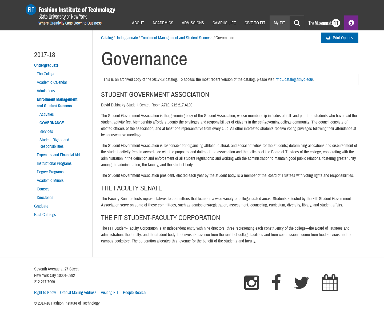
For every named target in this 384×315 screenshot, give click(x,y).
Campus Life (224, 23)
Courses (43, 189)
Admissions (193, 23)
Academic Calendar (52, 82)
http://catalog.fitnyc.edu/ (294, 79)
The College (46, 74)
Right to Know (45, 292)
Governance (51, 123)
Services (46, 131)
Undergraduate (126, 38)
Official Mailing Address (78, 292)
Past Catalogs (45, 214)
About (138, 23)
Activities (46, 114)
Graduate (41, 206)
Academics (163, 23)
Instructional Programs (54, 163)
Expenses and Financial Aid (58, 155)
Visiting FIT (110, 292)
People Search (134, 292)
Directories (45, 197)
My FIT (279, 23)
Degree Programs (50, 172)
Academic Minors (50, 180)
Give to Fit (255, 23)
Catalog (107, 38)
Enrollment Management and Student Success (177, 38)
